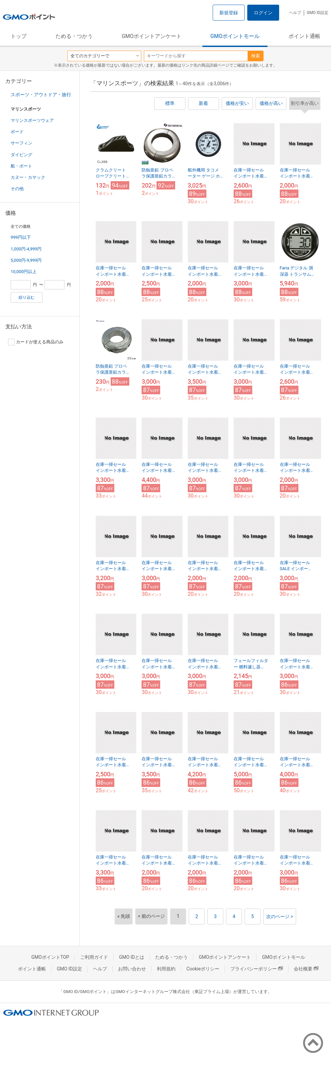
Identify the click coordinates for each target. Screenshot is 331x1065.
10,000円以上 (24, 271)
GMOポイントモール (235, 36)
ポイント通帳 (304, 36)
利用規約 (166, 968)
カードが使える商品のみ (35, 342)
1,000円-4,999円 (26, 248)
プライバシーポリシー (256, 968)
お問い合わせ (132, 968)
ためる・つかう (74, 36)
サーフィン (21, 143)
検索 (255, 55)
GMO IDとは (131, 957)
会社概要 (306, 968)
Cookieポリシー (202, 968)
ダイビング (21, 154)
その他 (17, 188)
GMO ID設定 (317, 12)
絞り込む (27, 297)
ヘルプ (295, 12)
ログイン (263, 12)
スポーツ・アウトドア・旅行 (41, 94)
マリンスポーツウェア (32, 120)
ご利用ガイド (94, 957)
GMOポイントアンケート (151, 36)
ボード (17, 131)
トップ (19, 36)
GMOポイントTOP (50, 957)
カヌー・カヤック (28, 177)
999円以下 (21, 237)
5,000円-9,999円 (26, 260)
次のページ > (279, 916)
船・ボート (21, 166)
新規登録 (228, 12)
